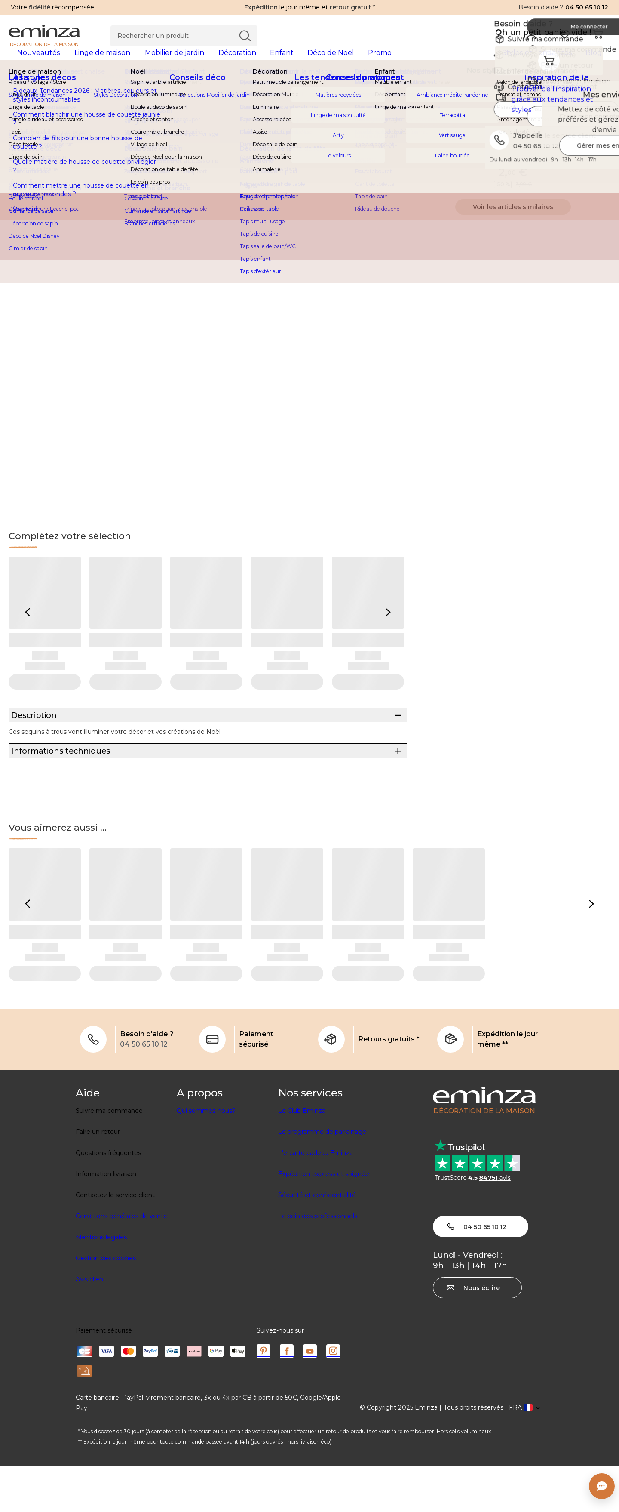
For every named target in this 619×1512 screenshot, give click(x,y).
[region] (309, 90)
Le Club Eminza (301, 1157)
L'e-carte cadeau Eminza (315, 1199)
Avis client (91, 1325)
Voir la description (449, 151)
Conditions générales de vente (121, 1262)
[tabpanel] (235, 61)
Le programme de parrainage (322, 1178)
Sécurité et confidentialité (317, 1241)
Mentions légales (101, 1283)
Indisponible (513, 168)
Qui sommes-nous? (206, 1157)
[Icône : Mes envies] (601, 124)
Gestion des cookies (106, 1304)
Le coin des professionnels (317, 1262)
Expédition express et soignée (323, 1220)
